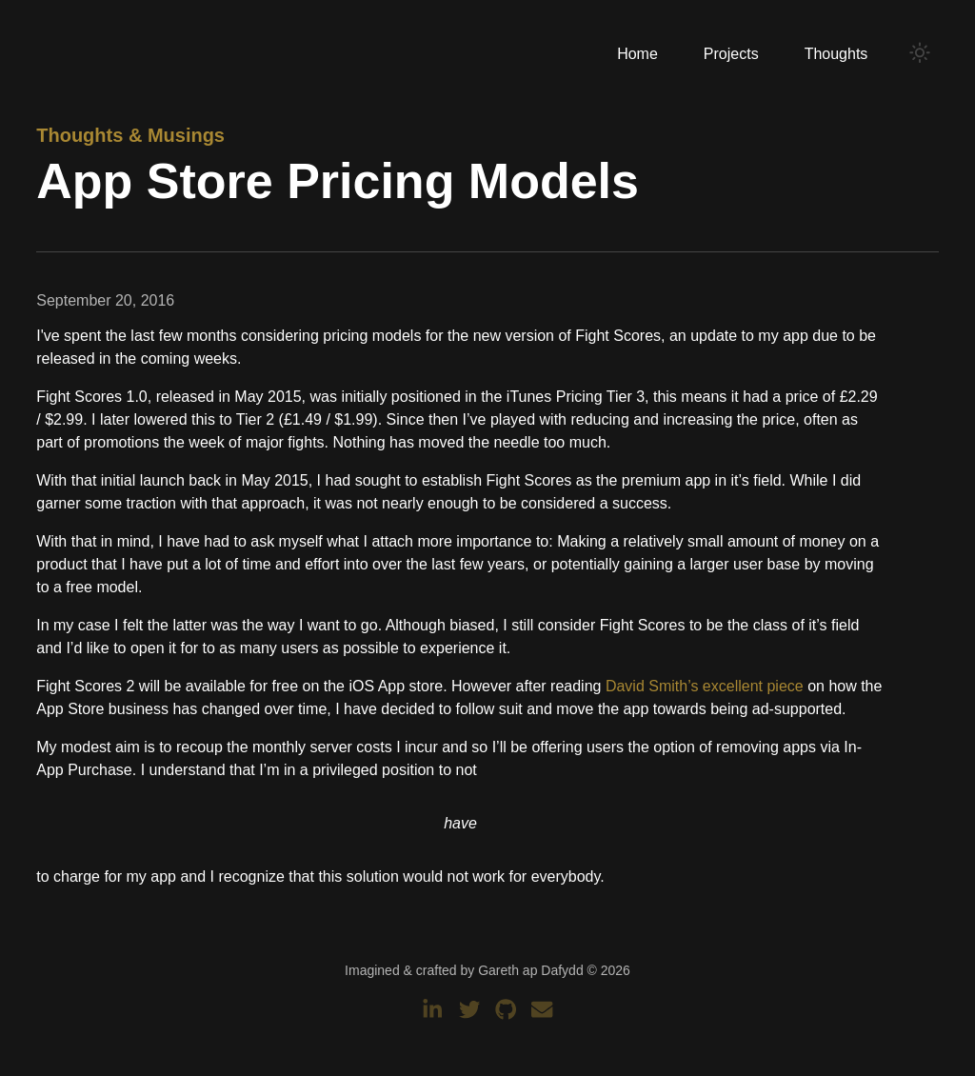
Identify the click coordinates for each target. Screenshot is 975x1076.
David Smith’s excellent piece (705, 686)
